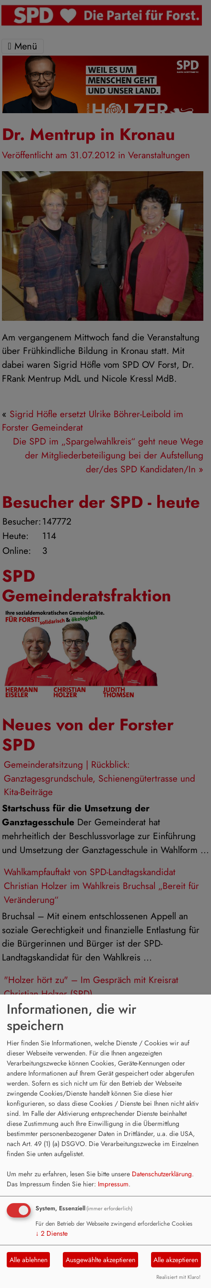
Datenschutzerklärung (162, 1174)
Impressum (113, 1184)
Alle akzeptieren (175, 1260)
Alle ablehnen (28, 1260)
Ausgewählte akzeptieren (100, 1260)
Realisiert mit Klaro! (178, 1277)
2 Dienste (51, 1233)
